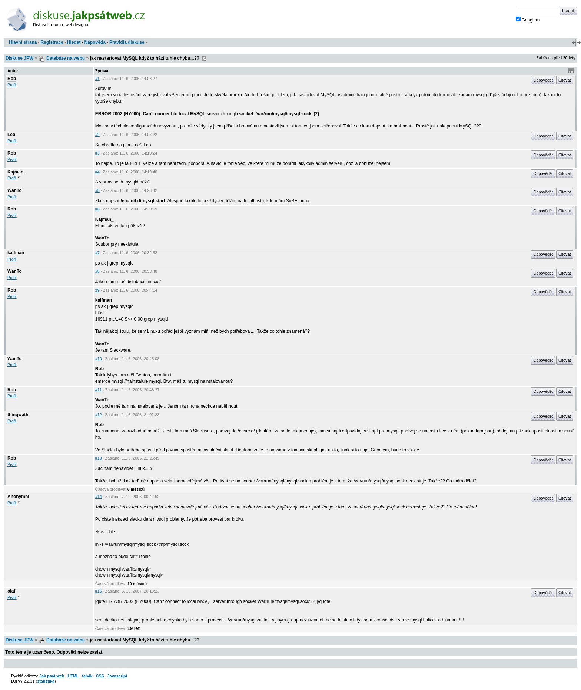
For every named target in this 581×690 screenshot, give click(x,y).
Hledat (74, 42)
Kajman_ (16, 172)
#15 (98, 591)
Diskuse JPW (19, 58)
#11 (98, 390)
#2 (97, 134)
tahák (87, 676)
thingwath (18, 414)
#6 (97, 209)
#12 (98, 414)
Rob (11, 78)
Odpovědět (543, 80)
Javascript (117, 676)
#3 (97, 153)
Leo (11, 134)
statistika (45, 681)
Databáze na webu (65, 58)
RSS (204, 58)
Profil (12, 85)
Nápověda (95, 42)
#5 (97, 190)
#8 (97, 271)
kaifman (15, 252)
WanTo (14, 190)
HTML (73, 676)
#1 (97, 78)
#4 (97, 172)
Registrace (51, 42)
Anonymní (18, 496)
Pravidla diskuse (127, 42)
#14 (98, 496)
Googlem (528, 20)
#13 (98, 458)
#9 (97, 290)
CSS (100, 676)
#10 (98, 358)
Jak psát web (51, 676)
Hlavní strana (23, 42)
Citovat (564, 80)
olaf (11, 591)
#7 (97, 253)
